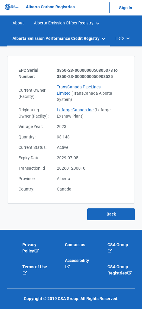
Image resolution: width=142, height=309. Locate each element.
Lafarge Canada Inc (75, 109)
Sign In (125, 7)
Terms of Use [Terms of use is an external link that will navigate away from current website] (34, 269)
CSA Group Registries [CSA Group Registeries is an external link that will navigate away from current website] (119, 269)
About (18, 23)
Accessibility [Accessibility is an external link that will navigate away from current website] (77, 263)
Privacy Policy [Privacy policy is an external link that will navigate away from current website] (30, 247)
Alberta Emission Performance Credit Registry (56, 38)
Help (120, 38)
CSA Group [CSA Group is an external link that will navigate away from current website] (117, 247)
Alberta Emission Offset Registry (63, 23)
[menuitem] (18, 23)
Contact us (75, 244)
